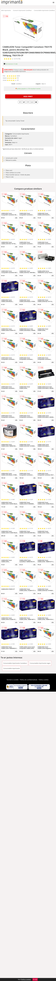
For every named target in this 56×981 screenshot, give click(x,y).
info (16, 217)
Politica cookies (44, 680)
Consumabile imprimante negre (40, 663)
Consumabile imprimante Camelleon (44, 10)
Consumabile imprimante (11, 668)
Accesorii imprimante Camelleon (22, 10)
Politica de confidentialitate (28, 680)
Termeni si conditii (13, 680)
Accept (35, 979)
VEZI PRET (28, 96)
